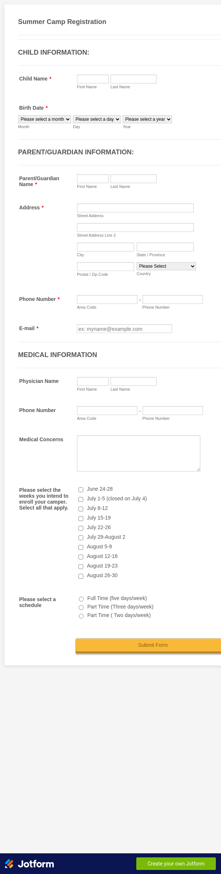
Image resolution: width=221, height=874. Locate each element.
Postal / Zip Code (92, 274)
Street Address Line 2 (96, 235)
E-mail (28, 328)
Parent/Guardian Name (39, 181)
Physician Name (39, 381)
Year (127, 126)
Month (23, 126)
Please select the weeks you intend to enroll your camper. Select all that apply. (44, 499)
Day (76, 126)
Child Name (35, 79)
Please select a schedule (37, 602)
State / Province (151, 255)
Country (144, 273)
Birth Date (33, 108)
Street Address (90, 215)
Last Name (120, 87)
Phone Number (39, 299)
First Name (87, 87)
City (80, 255)
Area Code (87, 307)
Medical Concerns (41, 439)
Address (31, 207)
